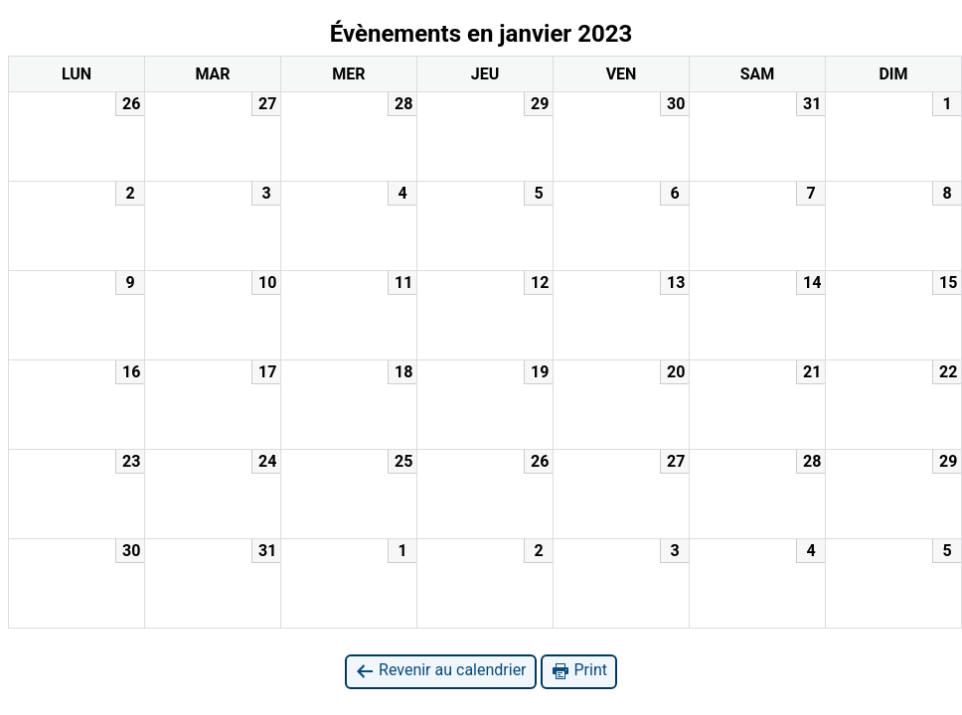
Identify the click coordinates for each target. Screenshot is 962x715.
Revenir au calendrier (440, 670)
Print (579, 670)
